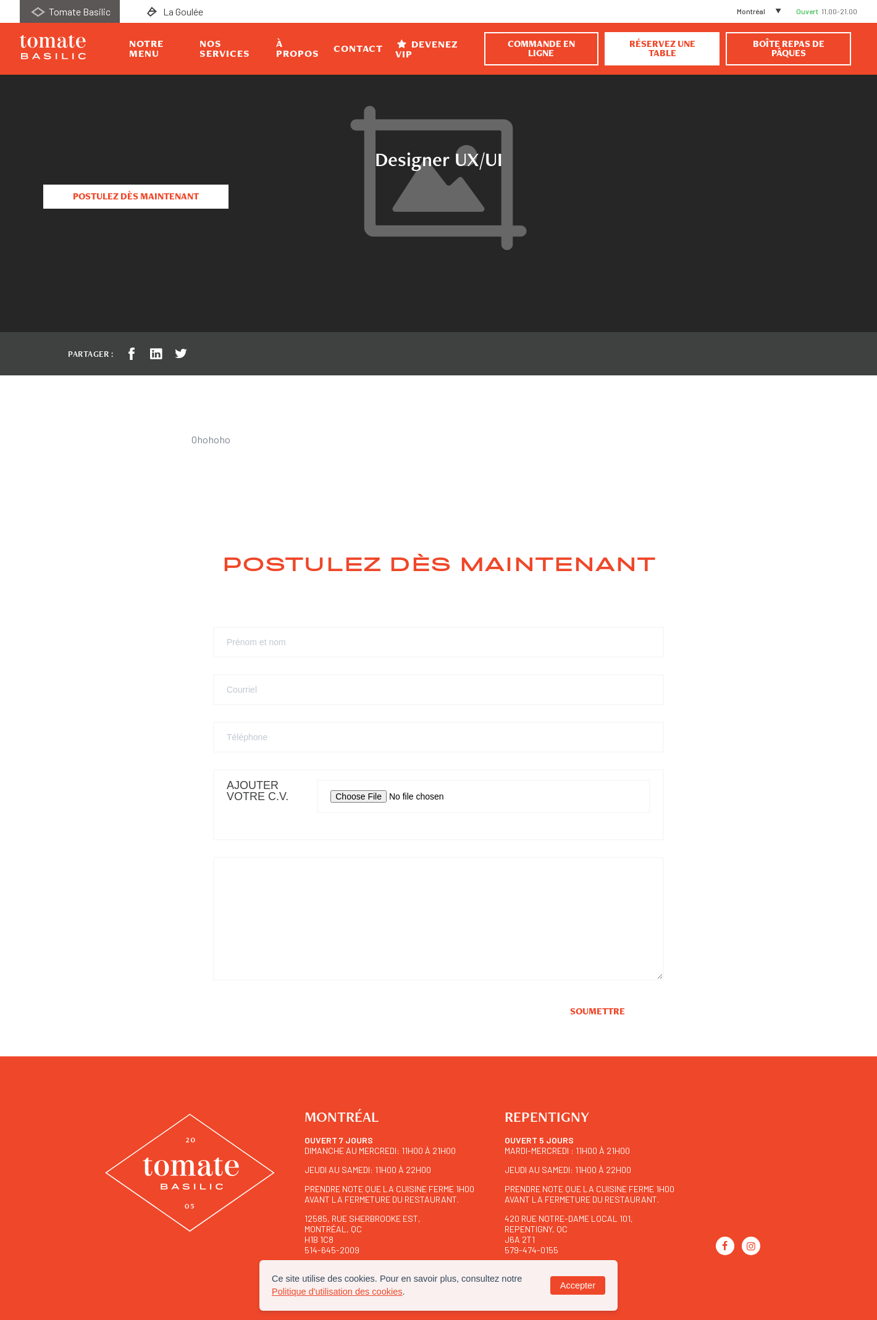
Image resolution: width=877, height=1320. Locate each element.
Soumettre (597, 1011)
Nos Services (224, 49)
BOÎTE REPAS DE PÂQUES (789, 48)
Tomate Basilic (70, 11)
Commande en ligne (541, 48)
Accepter (577, 1285)
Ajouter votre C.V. (257, 791)
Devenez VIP (426, 49)
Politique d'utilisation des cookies (337, 1292)
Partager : (90, 353)
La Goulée (174, 11)
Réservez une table (662, 48)
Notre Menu (146, 49)
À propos (297, 49)
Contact (358, 49)
